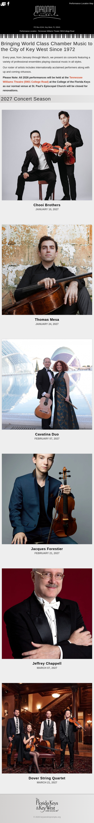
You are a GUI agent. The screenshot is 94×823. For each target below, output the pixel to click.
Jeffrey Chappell (47, 663)
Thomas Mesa (47, 319)
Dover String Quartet (47, 778)
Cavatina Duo (47, 434)
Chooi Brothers (47, 205)
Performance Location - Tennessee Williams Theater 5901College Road (47, 31)
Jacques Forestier (47, 549)
